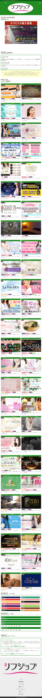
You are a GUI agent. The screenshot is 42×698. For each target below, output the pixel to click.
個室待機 (22, 601)
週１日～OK (23, 597)
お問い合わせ (21, 694)
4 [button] (22, 49)
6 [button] (25, 49)
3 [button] (20, 49)
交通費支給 (4, 599)
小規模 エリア (4, 617)
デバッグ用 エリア (5, 619)
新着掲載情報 (21, 681)
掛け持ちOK (4, 601)
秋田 (13, 629)
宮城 (3, 629)
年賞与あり (23, 608)
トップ (21, 679)
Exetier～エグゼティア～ (6, 63)
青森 (16, 629)
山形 (5, 629)
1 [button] (16, 49)
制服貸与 (22, 610)
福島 (11, 629)
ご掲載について (21, 686)
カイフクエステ (4, 69)
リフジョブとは (21, 684)
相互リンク (21, 691)
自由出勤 (3, 610)
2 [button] (18, 49)
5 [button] (23, 49)
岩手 (8, 629)
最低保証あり (23, 599)
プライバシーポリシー (21, 689)
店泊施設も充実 (4, 608)
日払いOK (3, 597)
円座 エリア (3, 621)
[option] (21, 34)
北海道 (19, 629)
